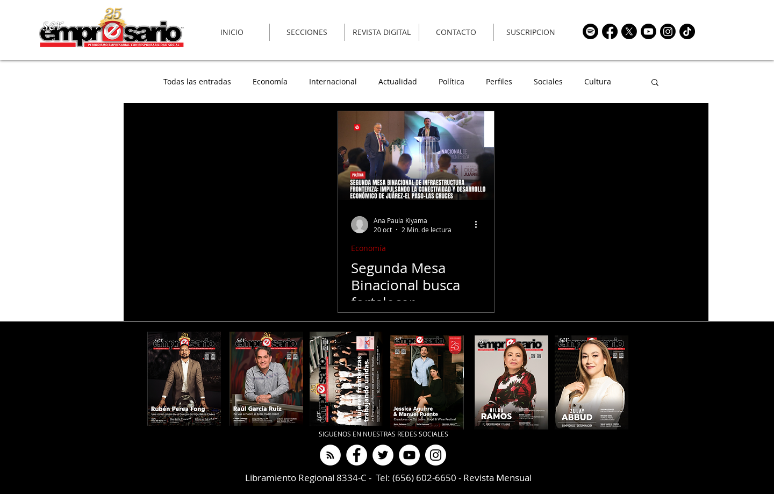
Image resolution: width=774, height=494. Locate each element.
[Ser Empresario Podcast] (330, 455)
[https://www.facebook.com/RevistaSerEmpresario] (610, 31)
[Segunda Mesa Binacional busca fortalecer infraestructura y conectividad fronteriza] (416, 155)
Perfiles (499, 82)
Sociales (548, 82)
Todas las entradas (197, 82)
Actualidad (397, 82)
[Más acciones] (479, 224)
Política (451, 82)
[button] (655, 83)
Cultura (597, 82)
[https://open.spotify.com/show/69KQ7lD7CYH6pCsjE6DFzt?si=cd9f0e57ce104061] (590, 31)
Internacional (333, 82)
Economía (270, 82)
